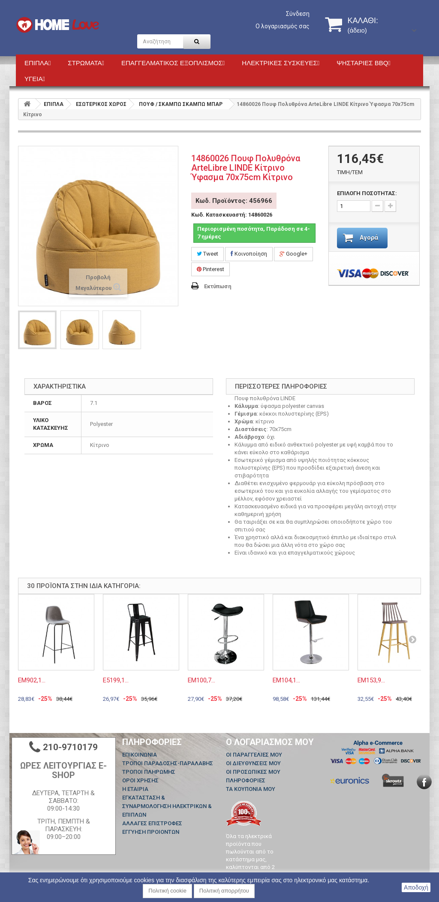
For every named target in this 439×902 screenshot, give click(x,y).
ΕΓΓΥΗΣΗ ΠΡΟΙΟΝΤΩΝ (150, 832)
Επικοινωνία (139, 754)
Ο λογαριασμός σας (283, 26)
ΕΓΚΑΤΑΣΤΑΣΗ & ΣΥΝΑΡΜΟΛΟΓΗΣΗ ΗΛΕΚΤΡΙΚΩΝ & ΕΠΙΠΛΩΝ (167, 806)
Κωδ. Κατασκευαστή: (219, 214)
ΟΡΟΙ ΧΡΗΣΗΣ (140, 780)
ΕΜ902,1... (31, 680)
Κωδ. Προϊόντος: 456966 (233, 201)
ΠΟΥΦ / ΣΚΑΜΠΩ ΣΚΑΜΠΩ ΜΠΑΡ (181, 104)
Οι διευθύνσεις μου (253, 763)
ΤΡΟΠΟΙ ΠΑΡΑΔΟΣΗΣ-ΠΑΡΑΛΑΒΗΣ (167, 763)
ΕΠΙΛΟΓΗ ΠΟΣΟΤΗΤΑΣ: (367, 193)
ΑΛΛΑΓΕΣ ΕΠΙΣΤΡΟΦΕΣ (152, 823)
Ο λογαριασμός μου (270, 742)
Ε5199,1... (116, 680)
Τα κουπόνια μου (250, 789)
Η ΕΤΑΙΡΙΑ (135, 789)
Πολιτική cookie (167, 890)
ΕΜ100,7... (201, 680)
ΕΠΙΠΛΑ (53, 104)
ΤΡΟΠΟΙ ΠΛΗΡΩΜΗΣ (148, 772)
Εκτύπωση (218, 286)
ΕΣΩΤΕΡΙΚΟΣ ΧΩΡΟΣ (101, 104)
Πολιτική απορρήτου (224, 890)
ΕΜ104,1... (286, 680)
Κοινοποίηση (249, 253)
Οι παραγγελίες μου (254, 754)
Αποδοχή (416, 887)
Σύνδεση (298, 13)
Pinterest (210, 269)
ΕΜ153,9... (371, 680)
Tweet (207, 253)
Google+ (293, 253)
